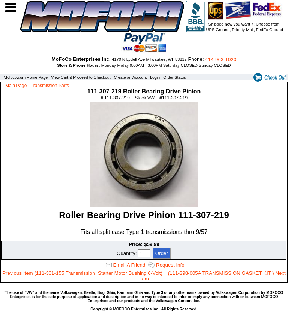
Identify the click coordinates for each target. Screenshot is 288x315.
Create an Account (130, 77)
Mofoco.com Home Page (26, 77)
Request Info (170, 265)
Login (155, 77)
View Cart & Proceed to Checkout (81, 77)
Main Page (16, 85)
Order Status (174, 77)
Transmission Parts (50, 85)
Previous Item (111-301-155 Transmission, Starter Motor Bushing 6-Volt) (82, 273)
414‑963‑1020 (220, 59)
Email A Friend (129, 265)
